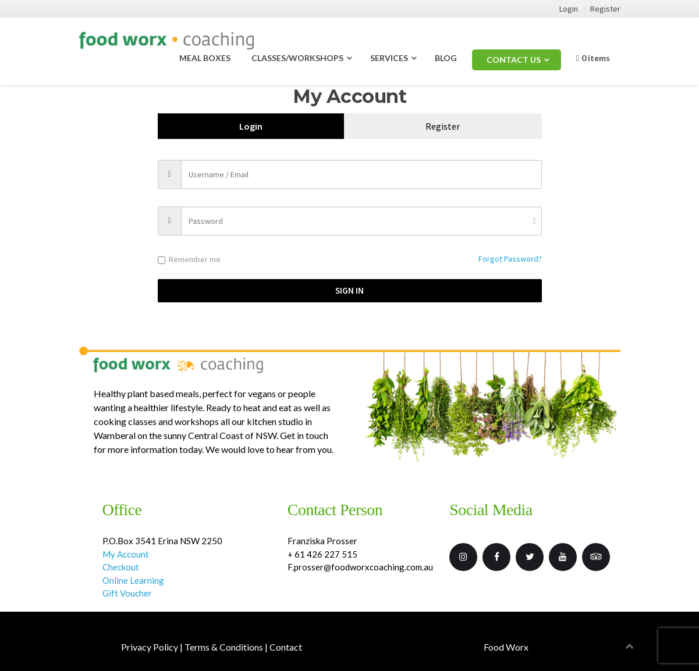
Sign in (349, 290)
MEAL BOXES (204, 58)
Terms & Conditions (223, 646)
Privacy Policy (149, 646)
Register (605, 8)
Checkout (120, 567)
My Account (125, 554)
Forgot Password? (510, 259)
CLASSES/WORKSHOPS (297, 58)
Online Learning (133, 580)
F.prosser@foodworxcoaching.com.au (360, 567)
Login (568, 8)
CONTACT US (514, 60)
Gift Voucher (128, 593)
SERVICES (389, 58)
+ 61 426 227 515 (322, 554)
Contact (285, 646)
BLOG (446, 58)
